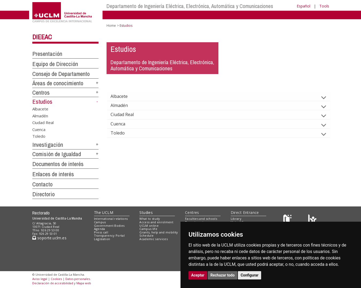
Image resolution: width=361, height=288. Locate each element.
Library (236, 219)
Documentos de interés (58, 164)
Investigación (47, 145)
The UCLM (103, 212)
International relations (111, 219)
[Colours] (312, 219)
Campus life (148, 229)
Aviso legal (39, 279)
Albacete (40, 109)
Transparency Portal (109, 235)
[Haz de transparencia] (288, 219)
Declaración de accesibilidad (52, 283)
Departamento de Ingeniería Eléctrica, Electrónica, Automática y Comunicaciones (190, 6)
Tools (324, 6)
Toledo (38, 136)
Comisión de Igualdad (56, 154)
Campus (100, 222)
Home (111, 25)
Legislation (102, 239)
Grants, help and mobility (158, 232)
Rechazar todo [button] (222, 275)
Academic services (153, 239)
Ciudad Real (43, 122)
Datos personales (77, 279)
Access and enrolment (156, 222)
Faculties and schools (201, 219)
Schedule (146, 235)
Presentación (47, 54)
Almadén (40, 115)
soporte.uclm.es (49, 237)
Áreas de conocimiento (57, 83)
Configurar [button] (249, 275)
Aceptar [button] (198, 275)
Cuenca (38, 129)
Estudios (42, 102)
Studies (146, 212)
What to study (149, 219)
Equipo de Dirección (55, 64)
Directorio (43, 194)
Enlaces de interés (53, 174)
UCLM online (149, 226)
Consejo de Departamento (61, 74)
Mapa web (83, 283)
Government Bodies (109, 226)
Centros (41, 93)
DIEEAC (42, 37)
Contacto (42, 184)
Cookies (56, 279)
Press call (101, 232)
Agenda (99, 229)
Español (303, 6)
